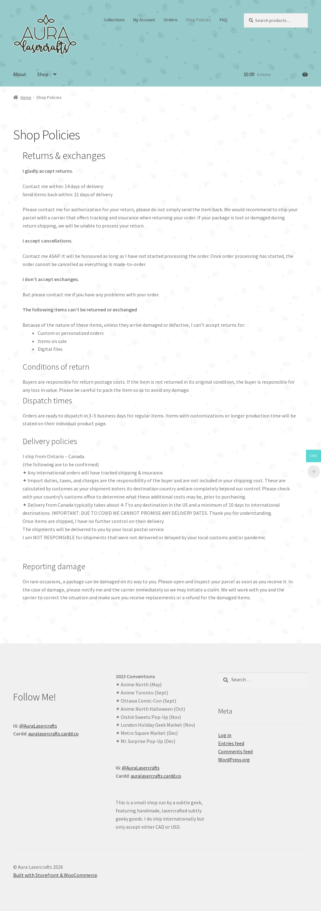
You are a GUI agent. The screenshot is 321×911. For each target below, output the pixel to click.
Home (25, 97)
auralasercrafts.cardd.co (53, 733)
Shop (42, 74)
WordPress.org (234, 759)
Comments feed (235, 751)
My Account (144, 20)
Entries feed (231, 743)
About (19, 74)
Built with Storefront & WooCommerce (55, 875)
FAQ (223, 20)
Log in (224, 735)
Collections (114, 20)
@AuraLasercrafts (38, 726)
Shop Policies (198, 20)
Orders (170, 20)
